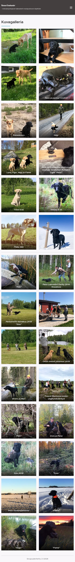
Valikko (71, 7)
